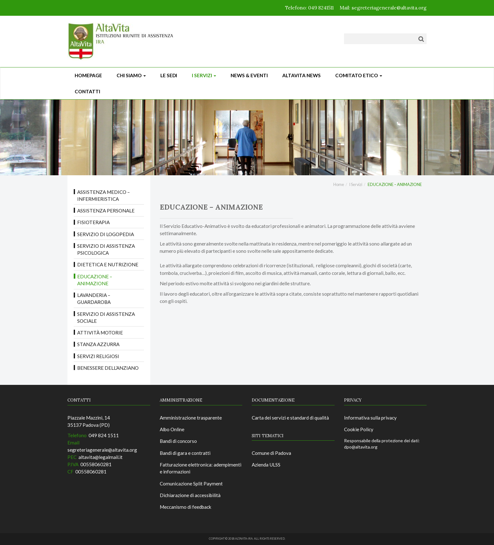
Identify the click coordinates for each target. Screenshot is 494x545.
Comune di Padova (271, 453)
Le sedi (168, 75)
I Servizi (204, 75)
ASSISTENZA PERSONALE (106, 210)
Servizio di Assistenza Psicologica (106, 249)
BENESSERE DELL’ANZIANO (108, 368)
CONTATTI (87, 91)
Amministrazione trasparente (191, 417)
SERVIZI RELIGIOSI (98, 356)
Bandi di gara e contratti (185, 453)
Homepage (88, 75)
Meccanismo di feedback (185, 507)
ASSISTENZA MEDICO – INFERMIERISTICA (103, 195)
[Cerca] (421, 38)
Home (338, 184)
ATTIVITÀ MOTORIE (100, 332)
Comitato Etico (358, 75)
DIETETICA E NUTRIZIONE (107, 264)
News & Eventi (249, 75)
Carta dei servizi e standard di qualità (290, 417)
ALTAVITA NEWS (301, 75)
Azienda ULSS (266, 464)
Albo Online (172, 429)
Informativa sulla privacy (370, 417)
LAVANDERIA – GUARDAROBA (94, 298)
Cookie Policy (358, 429)
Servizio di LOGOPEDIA (105, 234)
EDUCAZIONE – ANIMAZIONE (94, 280)
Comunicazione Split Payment (191, 483)
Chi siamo (131, 75)
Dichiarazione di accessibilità (190, 495)
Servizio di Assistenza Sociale (106, 317)
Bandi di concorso (178, 441)
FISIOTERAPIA (93, 222)
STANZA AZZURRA (98, 344)
